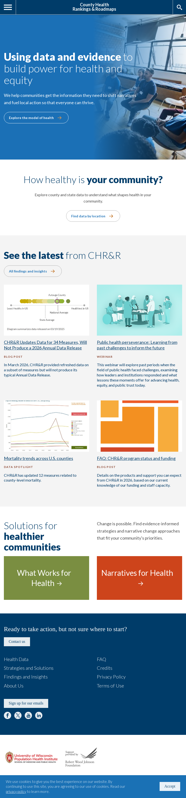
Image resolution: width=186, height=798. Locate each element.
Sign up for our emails (26, 703)
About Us (13, 685)
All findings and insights (28, 271)
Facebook (7, 715)
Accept (169, 786)
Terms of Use (110, 685)
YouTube (28, 715)
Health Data (16, 659)
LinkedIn (38, 715)
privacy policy (16, 791)
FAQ (101, 659)
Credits (104, 668)
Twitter (18, 715)
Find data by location (88, 216)
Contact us (17, 641)
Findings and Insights (26, 676)
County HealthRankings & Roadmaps (94, 6)
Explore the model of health (31, 118)
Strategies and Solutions (29, 668)
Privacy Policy (111, 676)
